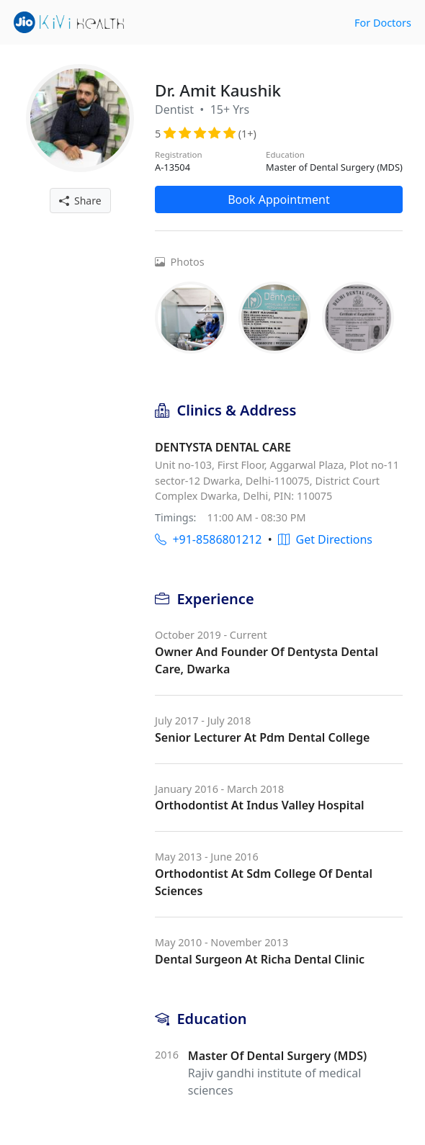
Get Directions (325, 539)
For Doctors (382, 23)
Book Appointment (279, 199)
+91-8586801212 (208, 539)
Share (80, 200)
